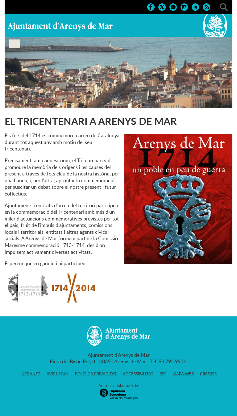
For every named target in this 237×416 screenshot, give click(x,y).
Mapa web (183, 374)
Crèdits (208, 374)
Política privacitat (96, 374)
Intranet (30, 374)
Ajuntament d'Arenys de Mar (60, 26)
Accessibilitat (138, 374)
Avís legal (58, 374)
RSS (163, 374)
